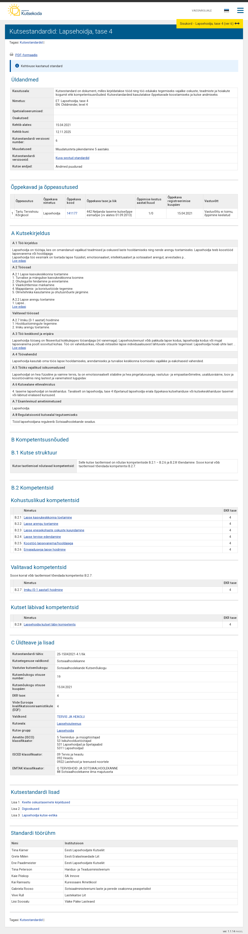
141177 (72, 213)
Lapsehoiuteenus (69, 724)
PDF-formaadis (26, 55)
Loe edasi (19, 261)
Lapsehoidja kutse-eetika (39, 815)
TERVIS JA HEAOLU (71, 717)
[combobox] (227, 12)
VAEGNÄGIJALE (202, 10)
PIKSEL (239, 931)
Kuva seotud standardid (72, 158)
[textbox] (226, 11)
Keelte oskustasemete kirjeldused (46, 802)
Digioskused (30, 809)
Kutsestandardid (31, 42)
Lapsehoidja (65, 731)
